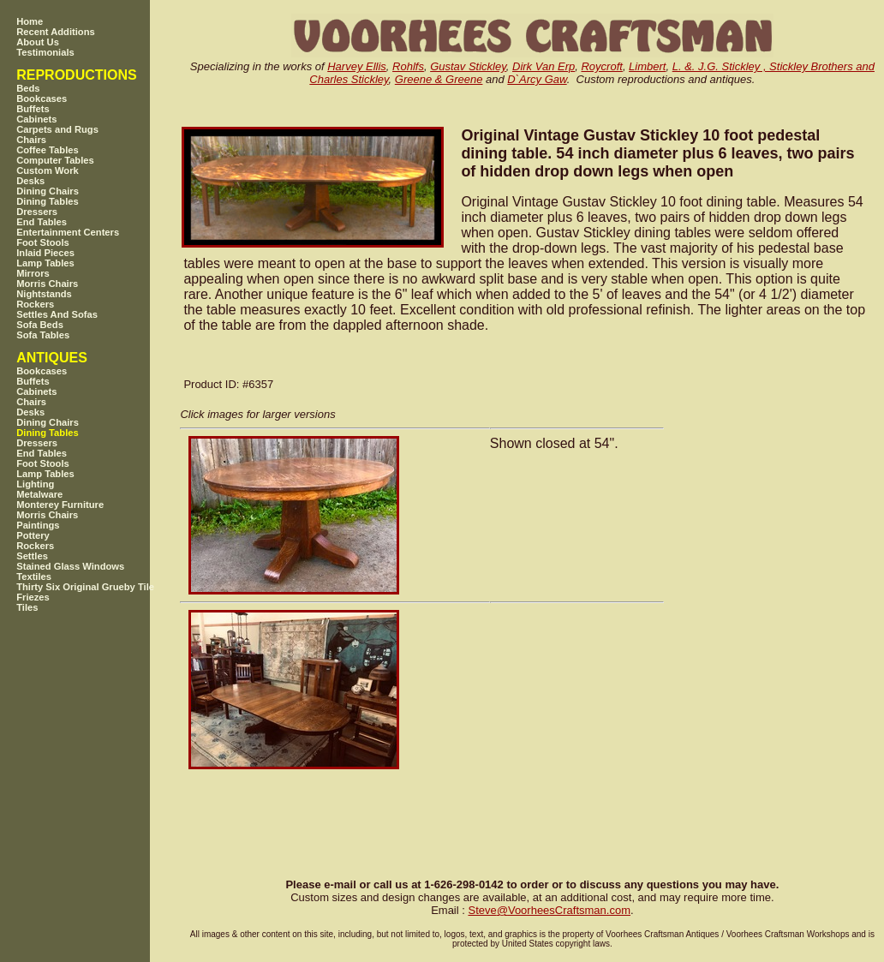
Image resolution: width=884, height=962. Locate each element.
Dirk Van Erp (543, 66)
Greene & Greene (439, 79)
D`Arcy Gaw (536, 79)
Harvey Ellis (356, 66)
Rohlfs (408, 66)
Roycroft (601, 66)
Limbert (647, 66)
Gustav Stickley (468, 66)
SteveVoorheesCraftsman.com (549, 910)
